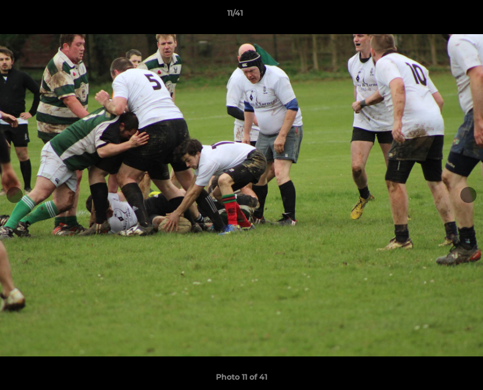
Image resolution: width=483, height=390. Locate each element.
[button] (437, 16)
